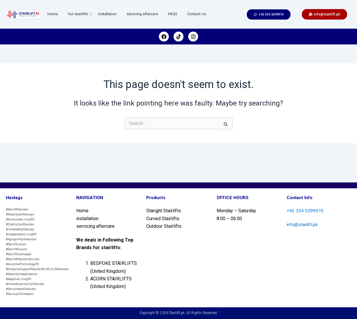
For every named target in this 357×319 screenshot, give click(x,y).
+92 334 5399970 (305, 210)
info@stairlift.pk (303, 224)
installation (107, 14)
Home (52, 14)
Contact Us (196, 14)
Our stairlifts (79, 14)
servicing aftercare (142, 14)
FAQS (172, 14)
